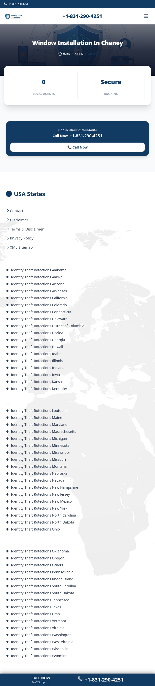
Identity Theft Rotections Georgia (35, 339)
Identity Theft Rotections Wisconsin (37, 648)
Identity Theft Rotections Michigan (36, 438)
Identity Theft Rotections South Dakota (40, 593)
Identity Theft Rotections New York (36, 508)
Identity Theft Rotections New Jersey (38, 494)
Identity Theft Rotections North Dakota (40, 522)
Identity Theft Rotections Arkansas (36, 291)
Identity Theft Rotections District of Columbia (45, 325)
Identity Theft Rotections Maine (34, 417)
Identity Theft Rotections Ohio (33, 529)
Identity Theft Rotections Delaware (36, 318)
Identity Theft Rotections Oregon (35, 558)
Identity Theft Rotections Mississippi (38, 452)
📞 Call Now (77, 147)
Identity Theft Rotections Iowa (33, 374)
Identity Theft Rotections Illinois (34, 360)
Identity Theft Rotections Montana (36, 466)
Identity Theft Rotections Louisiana (37, 410)
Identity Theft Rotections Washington (39, 634)
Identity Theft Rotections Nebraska (37, 473)
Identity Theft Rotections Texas (33, 607)
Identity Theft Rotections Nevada (35, 480)
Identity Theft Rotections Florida (34, 332)
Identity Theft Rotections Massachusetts (41, 431)
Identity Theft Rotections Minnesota (37, 445)
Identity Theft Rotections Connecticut (39, 311)
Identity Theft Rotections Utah (33, 613)
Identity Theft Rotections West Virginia (39, 641)
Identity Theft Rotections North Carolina (41, 515)
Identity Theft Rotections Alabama (36, 270)
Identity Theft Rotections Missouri (36, 459)
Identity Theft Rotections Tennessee (37, 600)
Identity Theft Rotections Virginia (35, 627)
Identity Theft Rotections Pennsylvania (39, 572)
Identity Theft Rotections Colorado (36, 305)
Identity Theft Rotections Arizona (35, 284)
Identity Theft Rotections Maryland (36, 424)
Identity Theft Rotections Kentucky (36, 388)
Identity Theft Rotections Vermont (36, 620)
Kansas (79, 53)
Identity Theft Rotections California (37, 298)
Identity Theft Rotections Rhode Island (39, 579)
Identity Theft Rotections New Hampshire (42, 487)
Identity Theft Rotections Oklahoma (37, 551)
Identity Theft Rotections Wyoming (37, 655)
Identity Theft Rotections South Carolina (41, 586)
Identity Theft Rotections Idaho (34, 353)
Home (64, 54)
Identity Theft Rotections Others (34, 565)
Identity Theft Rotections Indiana (35, 367)
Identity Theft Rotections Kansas (35, 381)
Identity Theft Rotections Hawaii (34, 346)
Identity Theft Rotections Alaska (34, 277)
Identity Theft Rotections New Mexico (39, 501)
